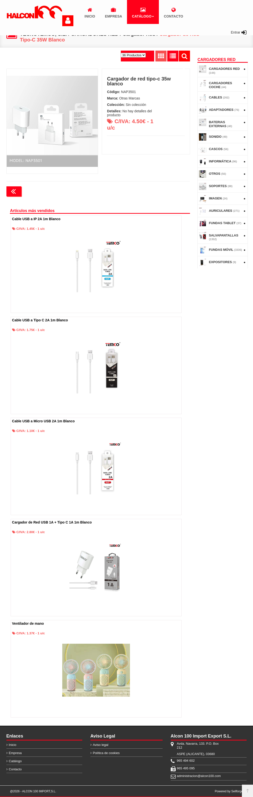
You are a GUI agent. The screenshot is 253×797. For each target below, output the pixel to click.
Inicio (12, 745)
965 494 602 (186, 760)
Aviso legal (100, 745)
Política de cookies (106, 753)
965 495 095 (186, 768)
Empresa (15, 753)
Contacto (15, 769)
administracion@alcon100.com (199, 776)
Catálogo (15, 761)
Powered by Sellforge (229, 791)
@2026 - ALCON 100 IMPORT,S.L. (33, 791)
